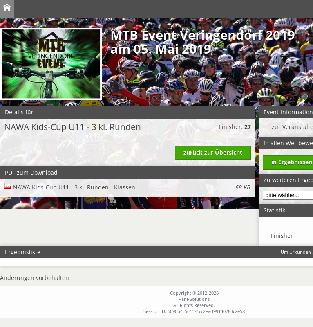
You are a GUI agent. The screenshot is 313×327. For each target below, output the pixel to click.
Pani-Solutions (194, 299)
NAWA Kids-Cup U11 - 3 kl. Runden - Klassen (131, 187)
